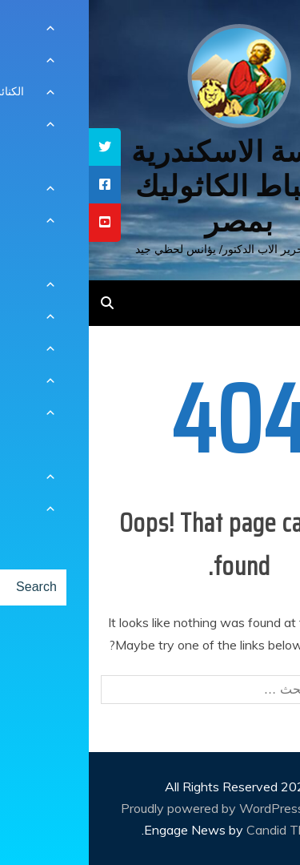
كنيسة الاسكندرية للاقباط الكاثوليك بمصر (150, 186)
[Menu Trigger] (263, 34)
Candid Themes (203, 830)
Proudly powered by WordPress (125, 808)
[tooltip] (16, 147)
